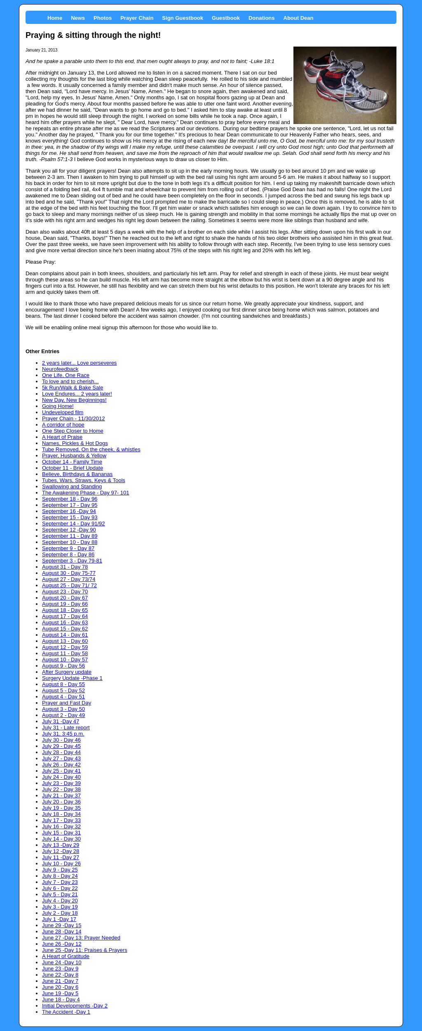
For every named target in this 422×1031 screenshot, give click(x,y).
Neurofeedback (60, 369)
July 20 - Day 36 (61, 802)
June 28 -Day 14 (61, 931)
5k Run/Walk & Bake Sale (72, 387)
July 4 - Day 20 (60, 900)
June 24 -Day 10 (61, 962)
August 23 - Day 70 (65, 591)
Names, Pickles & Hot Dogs (75, 443)
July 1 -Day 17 (59, 919)
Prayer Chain (136, 18)
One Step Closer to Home (72, 431)
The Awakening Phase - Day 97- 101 (85, 493)
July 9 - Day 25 (60, 870)
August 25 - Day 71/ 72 (69, 585)
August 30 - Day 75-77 (69, 573)
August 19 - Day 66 (65, 604)
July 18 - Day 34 (61, 814)
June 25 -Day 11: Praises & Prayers (84, 950)
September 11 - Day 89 (69, 536)
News (78, 18)
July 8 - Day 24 (60, 876)
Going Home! (58, 406)
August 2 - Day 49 (63, 715)
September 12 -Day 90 (69, 530)
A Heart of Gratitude (65, 956)
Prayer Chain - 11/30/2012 (73, 418)
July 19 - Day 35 (61, 808)
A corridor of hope (63, 425)
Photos (103, 18)
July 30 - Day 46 (61, 740)
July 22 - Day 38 (61, 789)
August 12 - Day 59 (65, 647)
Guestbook (226, 18)
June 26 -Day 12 (61, 944)
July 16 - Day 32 (61, 826)
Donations (262, 18)
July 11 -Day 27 (60, 857)
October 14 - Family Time (72, 462)
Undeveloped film (62, 412)
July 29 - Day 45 (61, 746)
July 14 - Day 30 (61, 839)
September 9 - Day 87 (68, 548)
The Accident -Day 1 (66, 1012)
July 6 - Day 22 (60, 888)
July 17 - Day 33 (61, 820)
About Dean (299, 18)
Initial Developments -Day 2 (75, 1006)
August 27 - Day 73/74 (68, 579)
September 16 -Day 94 (69, 511)
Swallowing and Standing (72, 486)
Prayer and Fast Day (66, 703)
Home (54, 18)
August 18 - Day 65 (65, 610)
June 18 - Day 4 (61, 999)
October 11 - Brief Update (72, 468)
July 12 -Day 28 (60, 851)
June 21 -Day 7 (60, 981)
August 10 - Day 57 (65, 659)
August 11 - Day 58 (65, 653)
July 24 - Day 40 (61, 777)
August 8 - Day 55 (63, 684)
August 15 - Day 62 (65, 629)
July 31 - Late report (66, 727)
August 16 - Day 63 (65, 622)
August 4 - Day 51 (63, 697)
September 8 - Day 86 (68, 554)
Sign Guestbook (182, 18)
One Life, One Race (65, 375)
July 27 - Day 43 (61, 758)
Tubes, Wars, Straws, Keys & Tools (83, 480)
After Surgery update (66, 672)
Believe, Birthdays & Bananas (77, 474)
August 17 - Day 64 (65, 616)
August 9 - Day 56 (63, 666)
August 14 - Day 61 (65, 635)
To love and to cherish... (70, 381)
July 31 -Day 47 (60, 721)
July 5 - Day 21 (60, 894)
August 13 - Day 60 (65, 641)
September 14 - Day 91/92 (73, 523)
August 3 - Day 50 (63, 709)
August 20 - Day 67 (65, 598)
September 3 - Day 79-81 (72, 561)
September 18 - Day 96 (69, 499)
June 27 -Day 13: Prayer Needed (81, 938)
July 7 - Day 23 (60, 882)
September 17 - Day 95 (69, 505)
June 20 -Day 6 (60, 987)
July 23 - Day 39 (61, 783)
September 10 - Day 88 (69, 542)
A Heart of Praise (62, 437)
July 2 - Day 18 (60, 913)
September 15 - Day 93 (69, 517)
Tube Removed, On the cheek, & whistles (91, 449)
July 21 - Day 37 (61, 795)
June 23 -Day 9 (60, 968)
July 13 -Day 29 (60, 845)
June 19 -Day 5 (60, 993)
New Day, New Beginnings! (74, 400)
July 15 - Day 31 (61, 832)
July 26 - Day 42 (61, 765)
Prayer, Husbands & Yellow (74, 455)
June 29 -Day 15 (61, 925)
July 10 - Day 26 (61, 863)
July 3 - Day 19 (60, 907)
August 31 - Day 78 (65, 567)
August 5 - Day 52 (63, 690)
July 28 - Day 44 (61, 752)
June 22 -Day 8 (60, 975)
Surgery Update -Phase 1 (72, 678)
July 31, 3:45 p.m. (63, 734)
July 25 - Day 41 (61, 771)
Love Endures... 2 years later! (77, 394)
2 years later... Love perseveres (79, 363)
